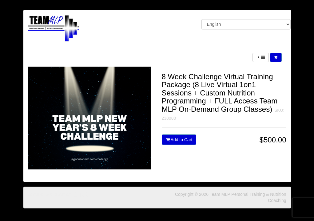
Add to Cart (179, 139)
